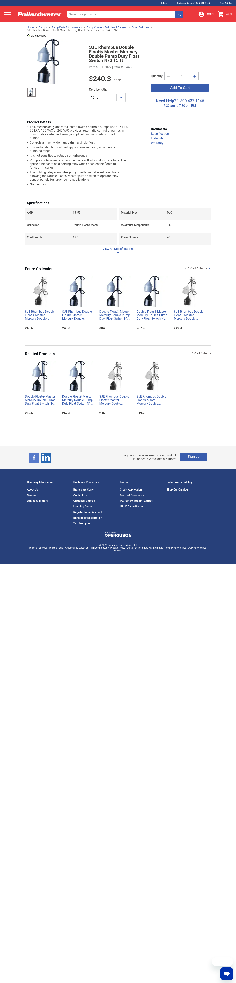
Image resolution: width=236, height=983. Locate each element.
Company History (37, 500)
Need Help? (166, 100)
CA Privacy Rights (197, 547)
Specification (160, 133)
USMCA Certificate (131, 506)
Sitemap (118, 550)
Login (206, 14)
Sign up (194, 456)
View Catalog (226, 3)
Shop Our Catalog (177, 489)
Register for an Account (87, 512)
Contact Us (80, 495)
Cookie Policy (118, 547)
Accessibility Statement (77, 547)
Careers (31, 495)
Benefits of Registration (87, 517)
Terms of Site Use (38, 547)
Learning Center (83, 506)
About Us (32, 489)
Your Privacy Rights (176, 547)
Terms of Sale (56, 547)
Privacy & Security (100, 547)
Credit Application (131, 489)
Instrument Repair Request (136, 500)
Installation (158, 138)
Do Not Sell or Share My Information (145, 547)
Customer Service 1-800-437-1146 (193, 3)
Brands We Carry (83, 489)
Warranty (157, 143)
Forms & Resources (132, 495)
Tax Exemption (82, 523)
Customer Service (84, 500)
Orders (163, 3)
